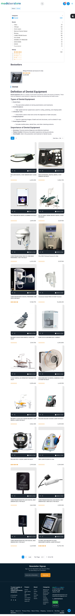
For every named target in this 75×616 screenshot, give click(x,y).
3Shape (38, 27)
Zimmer (36, 591)
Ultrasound (45, 600)
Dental (38, 18)
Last (30, 557)
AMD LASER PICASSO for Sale (46, 459)
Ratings (37, 49)
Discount (13, 597)
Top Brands (14, 595)
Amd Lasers (38, 29)
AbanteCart (61, 613)
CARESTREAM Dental (38, 35)
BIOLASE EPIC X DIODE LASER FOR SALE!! (22, 459)
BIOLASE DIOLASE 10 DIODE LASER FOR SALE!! (50, 418)
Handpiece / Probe (46, 603)
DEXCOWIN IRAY (27, 595)
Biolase (38, 33)
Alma (35, 593)
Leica (35, 589)
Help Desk (55, 605)
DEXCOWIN (38, 42)
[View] (12, 171)
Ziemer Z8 (27, 601)
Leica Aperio (27, 597)
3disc (38, 25)
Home (13, 8)
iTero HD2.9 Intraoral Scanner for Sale (48, 256)
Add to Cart (31, 171)
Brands (37, 22)
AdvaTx (26, 589)
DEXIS (38, 44)
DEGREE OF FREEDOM (38, 40)
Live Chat (55, 602)
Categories (37, 15)
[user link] (68, 3)
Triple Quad (27, 599)
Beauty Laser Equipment (46, 593)
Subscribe (45, 575)
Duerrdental (38, 46)
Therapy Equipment (45, 598)
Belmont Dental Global (38, 31)
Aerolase (36, 595)
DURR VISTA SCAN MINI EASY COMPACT (49, 337)
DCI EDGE (38, 37)
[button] (42, 4)
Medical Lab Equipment (46, 590)
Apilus (35, 596)
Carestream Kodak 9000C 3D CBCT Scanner (50, 296)
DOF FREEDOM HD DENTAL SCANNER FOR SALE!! (23, 215)
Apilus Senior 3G (28, 592)
